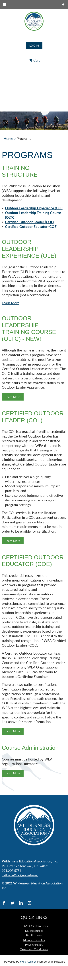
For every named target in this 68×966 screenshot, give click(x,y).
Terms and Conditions (34, 949)
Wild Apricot (28, 961)
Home (8, 139)
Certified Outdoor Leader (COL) (29, 222)
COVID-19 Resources (34, 926)
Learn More (10, 303)
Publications (34, 935)
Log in (34, 45)
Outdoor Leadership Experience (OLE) (34, 208)
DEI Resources (34, 930)
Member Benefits (34, 940)
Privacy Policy (34, 944)
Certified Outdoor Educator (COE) (31, 227)
